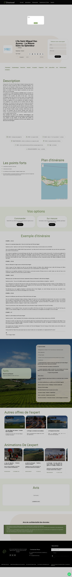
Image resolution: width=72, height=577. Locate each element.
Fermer (35, 23)
